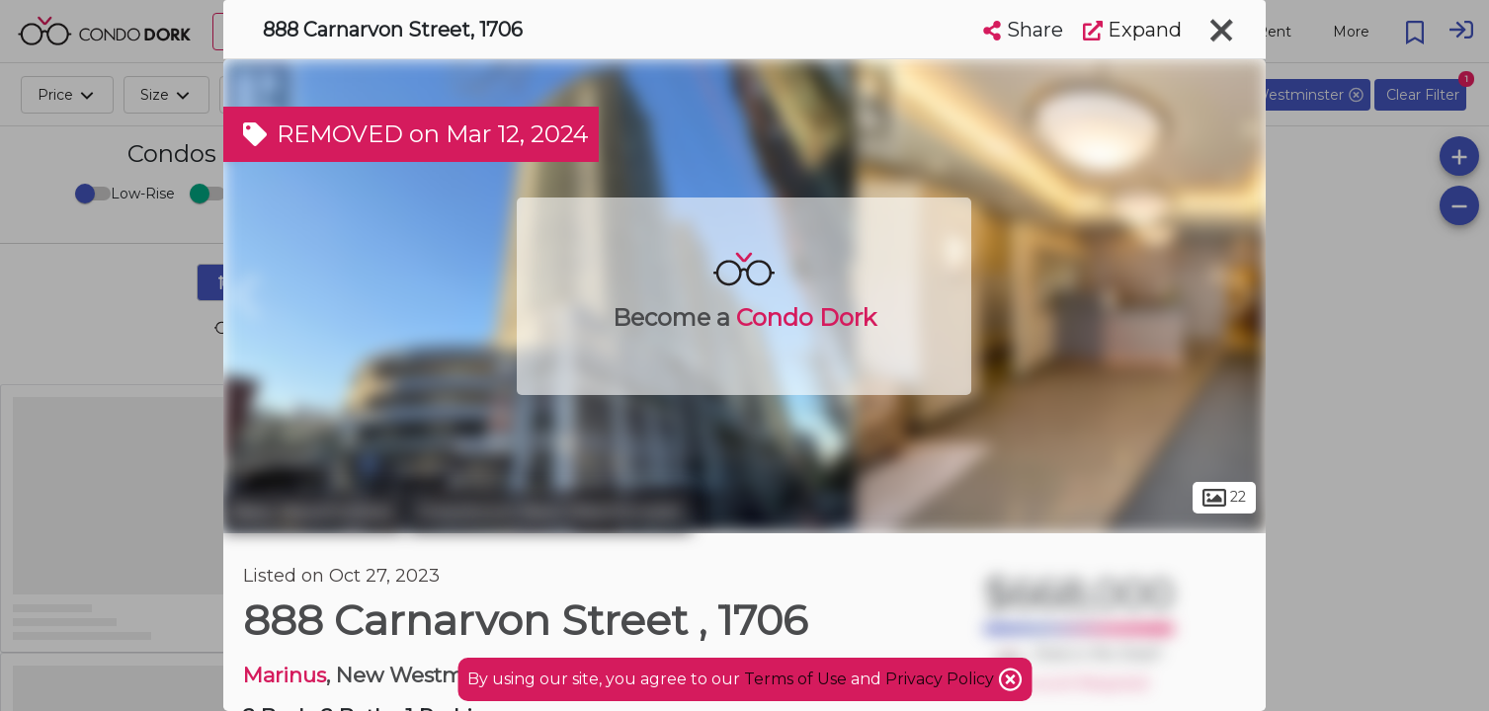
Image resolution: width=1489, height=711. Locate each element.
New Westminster (313, 511)
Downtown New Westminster (550, 511)
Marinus (284, 675)
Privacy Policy (941, 679)
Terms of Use (795, 679)
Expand (1132, 29)
